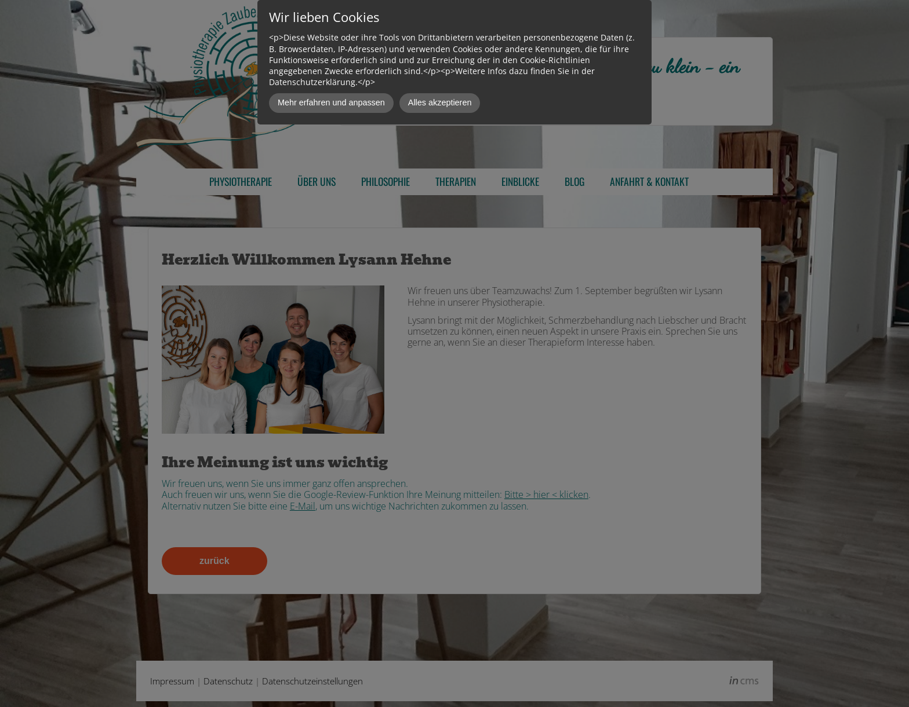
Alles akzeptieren (440, 102)
